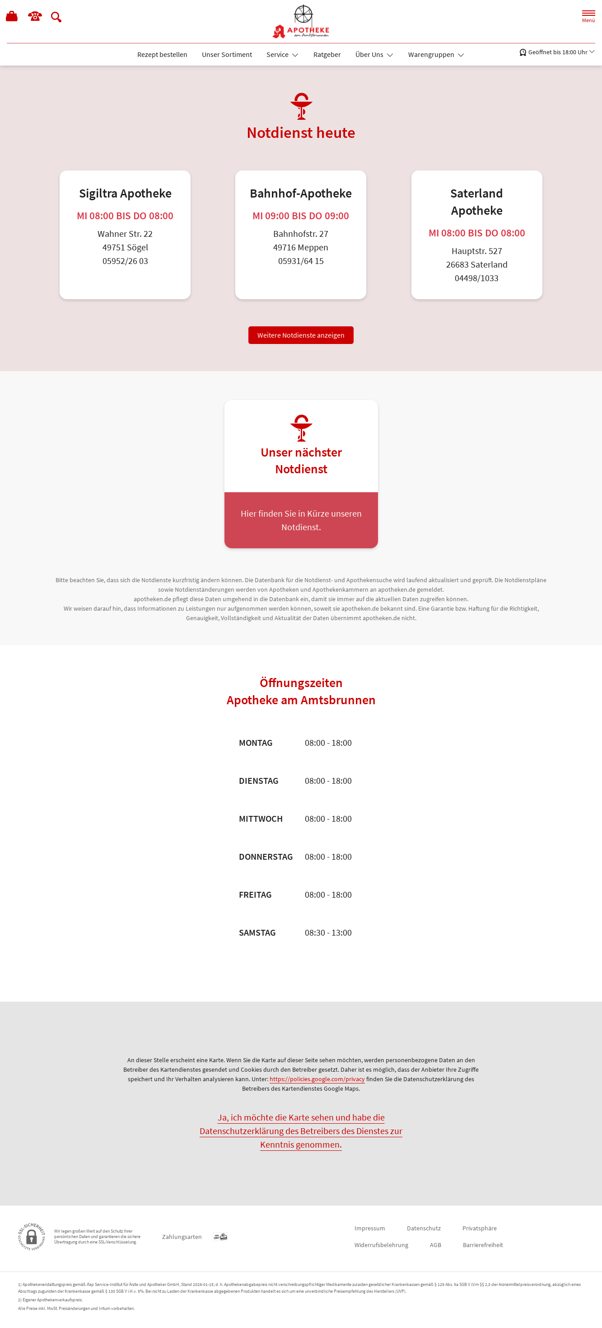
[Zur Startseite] (301, 21)
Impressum (370, 1228)
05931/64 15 (301, 260)
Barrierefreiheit (483, 1245)
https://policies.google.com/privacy (317, 1079)
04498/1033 (477, 277)
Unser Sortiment (227, 54)
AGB (435, 1245)
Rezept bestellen (162, 54)
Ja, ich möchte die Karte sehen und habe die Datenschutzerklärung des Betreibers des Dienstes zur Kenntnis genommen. (301, 1130)
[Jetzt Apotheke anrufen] (35, 16)
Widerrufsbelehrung (381, 1245)
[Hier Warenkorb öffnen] (12, 17)
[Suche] (56, 16)
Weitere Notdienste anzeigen (301, 334)
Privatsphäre (479, 1228)
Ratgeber (327, 54)
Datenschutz (424, 1228)
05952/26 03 (125, 260)
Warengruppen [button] (432, 54)
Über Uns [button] (370, 54)
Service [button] (278, 54)
